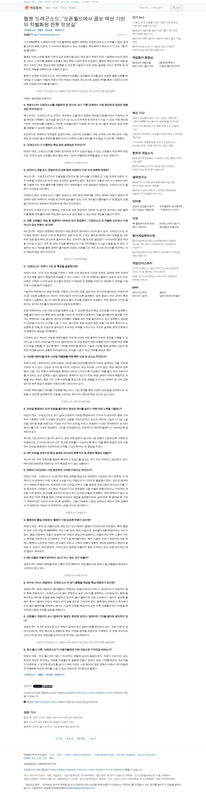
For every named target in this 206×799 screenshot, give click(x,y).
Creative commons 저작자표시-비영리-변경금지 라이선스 (86, 692)
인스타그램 (65, 2)
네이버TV (47, 2)
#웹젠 (40, 30)
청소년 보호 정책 (146, 754)
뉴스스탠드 (86, 2)
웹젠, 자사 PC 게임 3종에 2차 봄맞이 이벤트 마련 (48, 722)
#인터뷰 (49, 30)
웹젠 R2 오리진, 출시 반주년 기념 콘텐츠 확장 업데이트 (51, 726)
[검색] (153, 7)
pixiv (135, 287)
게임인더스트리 (142, 263)
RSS (51, 758)
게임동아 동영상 (142, 57)
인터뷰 (136, 201)
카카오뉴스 (95, 2)
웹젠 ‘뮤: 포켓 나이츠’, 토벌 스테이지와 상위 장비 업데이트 (53, 717)
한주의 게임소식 (142, 153)
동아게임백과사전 (143, 235)
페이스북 (56, 2)
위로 (70, 738)
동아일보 (27, 2)
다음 (92, 738)
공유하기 (28, 686)
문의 (59, 754)
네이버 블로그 (75, 2)
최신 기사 (138, 113)
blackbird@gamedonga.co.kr (80, 788)
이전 (59, 738)
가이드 (63, 7)
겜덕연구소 (139, 177)
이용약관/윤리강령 (103, 754)
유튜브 (40, 2)
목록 (81, 738)
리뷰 (55, 7)
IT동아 (34, 2)
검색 (177, 7)
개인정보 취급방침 (125, 754)
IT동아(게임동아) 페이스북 (47, 702)
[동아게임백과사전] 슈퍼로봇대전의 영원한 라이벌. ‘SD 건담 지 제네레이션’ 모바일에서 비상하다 (154, 244)
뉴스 (48, 7)
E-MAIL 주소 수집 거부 (35, 758)
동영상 (72, 7)
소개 (52, 754)
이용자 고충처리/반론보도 (78, 754)
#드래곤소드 (30, 30)
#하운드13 (59, 30)
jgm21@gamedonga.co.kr (47, 34)
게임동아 (28, 692)
